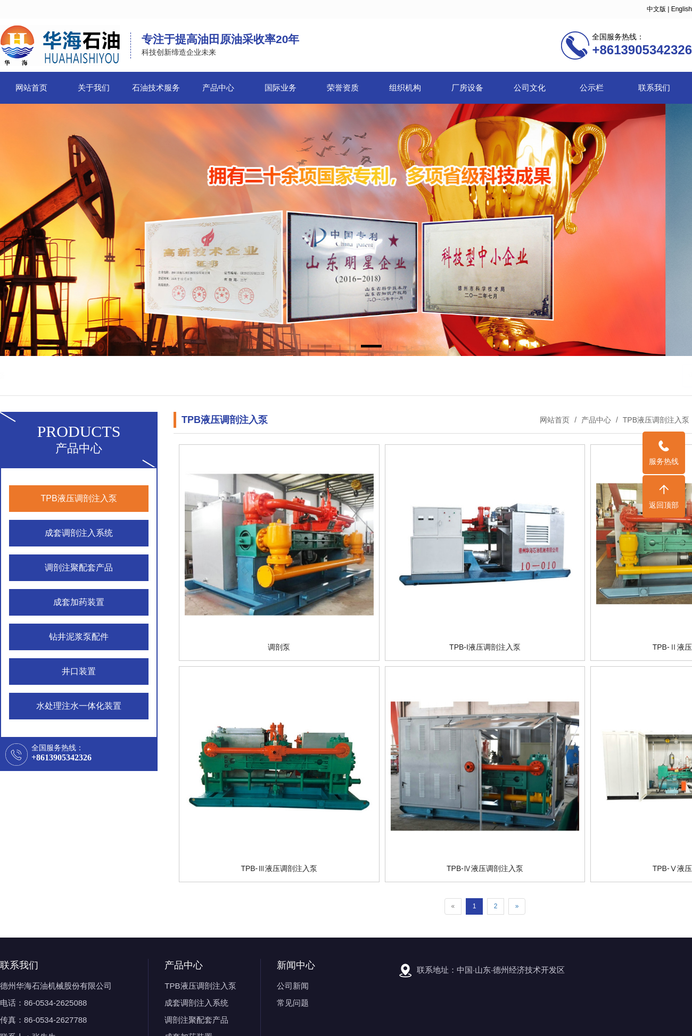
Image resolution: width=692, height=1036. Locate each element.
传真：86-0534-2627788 (43, 1019)
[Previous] (453, 906)
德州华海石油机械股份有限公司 (56, 985)
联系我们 (654, 88)
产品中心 (218, 88)
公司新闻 (293, 985)
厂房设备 (467, 88)
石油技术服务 (156, 88)
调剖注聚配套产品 (196, 1019)
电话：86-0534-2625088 (43, 1002)
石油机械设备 (149, 375)
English (681, 9)
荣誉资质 (343, 88)
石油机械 (74, 375)
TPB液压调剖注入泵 (655, 420)
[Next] (517, 906)
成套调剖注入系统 (196, 1002)
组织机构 (405, 88)
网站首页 (31, 88)
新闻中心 (296, 965)
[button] (321, 347)
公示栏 (592, 88)
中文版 (656, 9)
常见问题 (293, 1002)
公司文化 (530, 88)
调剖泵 (107, 375)
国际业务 (280, 88)
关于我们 (94, 88)
